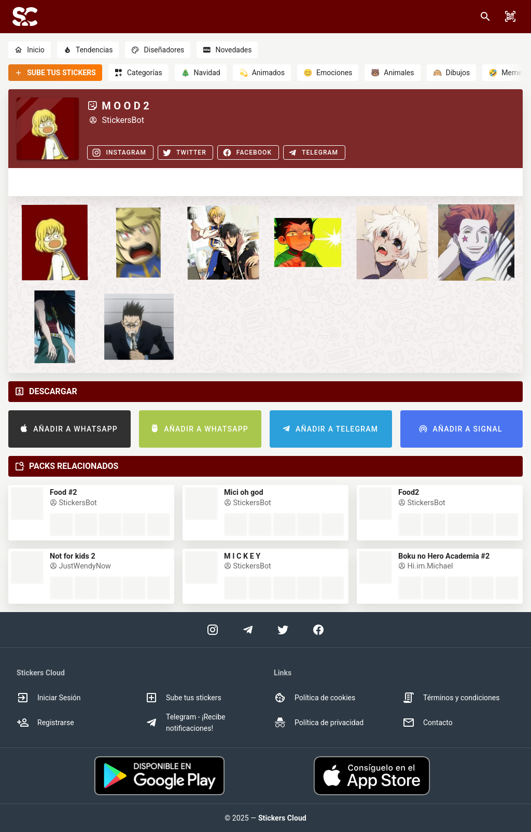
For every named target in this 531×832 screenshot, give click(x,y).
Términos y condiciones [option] (450, 697)
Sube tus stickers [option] (183, 697)
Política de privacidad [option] (319, 722)
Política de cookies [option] (314, 697)
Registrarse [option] (45, 722)
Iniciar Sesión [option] (49, 697)
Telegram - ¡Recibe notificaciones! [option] (185, 722)
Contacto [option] (427, 722)
